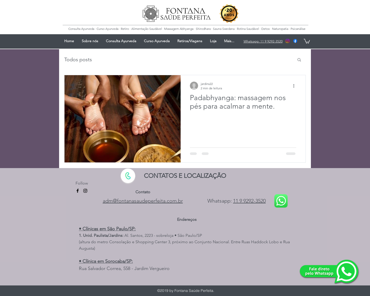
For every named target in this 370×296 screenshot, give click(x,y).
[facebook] (295, 40)
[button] (299, 60)
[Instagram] (287, 40)
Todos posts (78, 59)
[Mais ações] (295, 86)
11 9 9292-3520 (249, 201)
